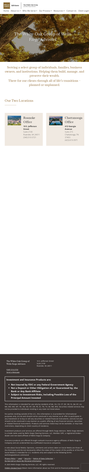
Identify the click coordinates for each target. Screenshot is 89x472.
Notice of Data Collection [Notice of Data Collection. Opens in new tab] (43, 458)
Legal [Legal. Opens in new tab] (20, 458)
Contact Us (71, 11)
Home (6, 11)
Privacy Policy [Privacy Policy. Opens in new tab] (10, 458)
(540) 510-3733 (12, 370)
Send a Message (13, 372)
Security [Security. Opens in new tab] (27, 458)
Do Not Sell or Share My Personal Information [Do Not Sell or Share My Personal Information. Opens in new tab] (23, 461)
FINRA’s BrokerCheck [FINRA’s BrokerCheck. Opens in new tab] (13, 468)
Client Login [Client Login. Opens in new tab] (83, 11)
